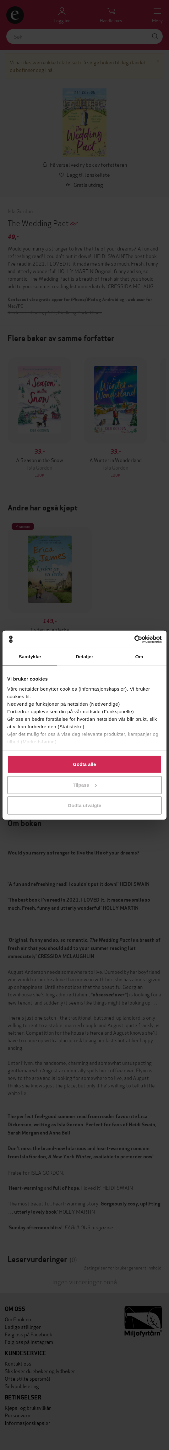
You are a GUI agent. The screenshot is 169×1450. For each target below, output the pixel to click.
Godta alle (84, 764)
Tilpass (85, 784)
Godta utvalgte (84, 805)
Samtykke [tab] (30, 656)
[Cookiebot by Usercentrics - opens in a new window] (134, 639)
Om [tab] (139, 656)
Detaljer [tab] (84, 656)
